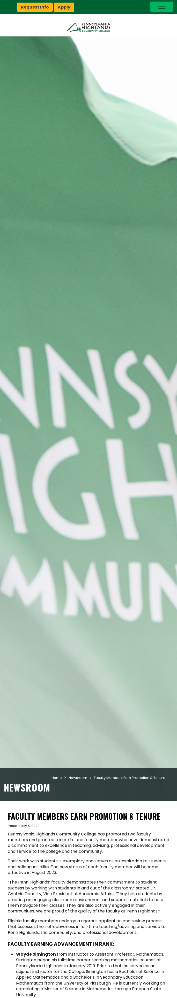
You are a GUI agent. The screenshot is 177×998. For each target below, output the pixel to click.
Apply (64, 7)
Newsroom (78, 777)
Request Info (35, 7)
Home (56, 777)
